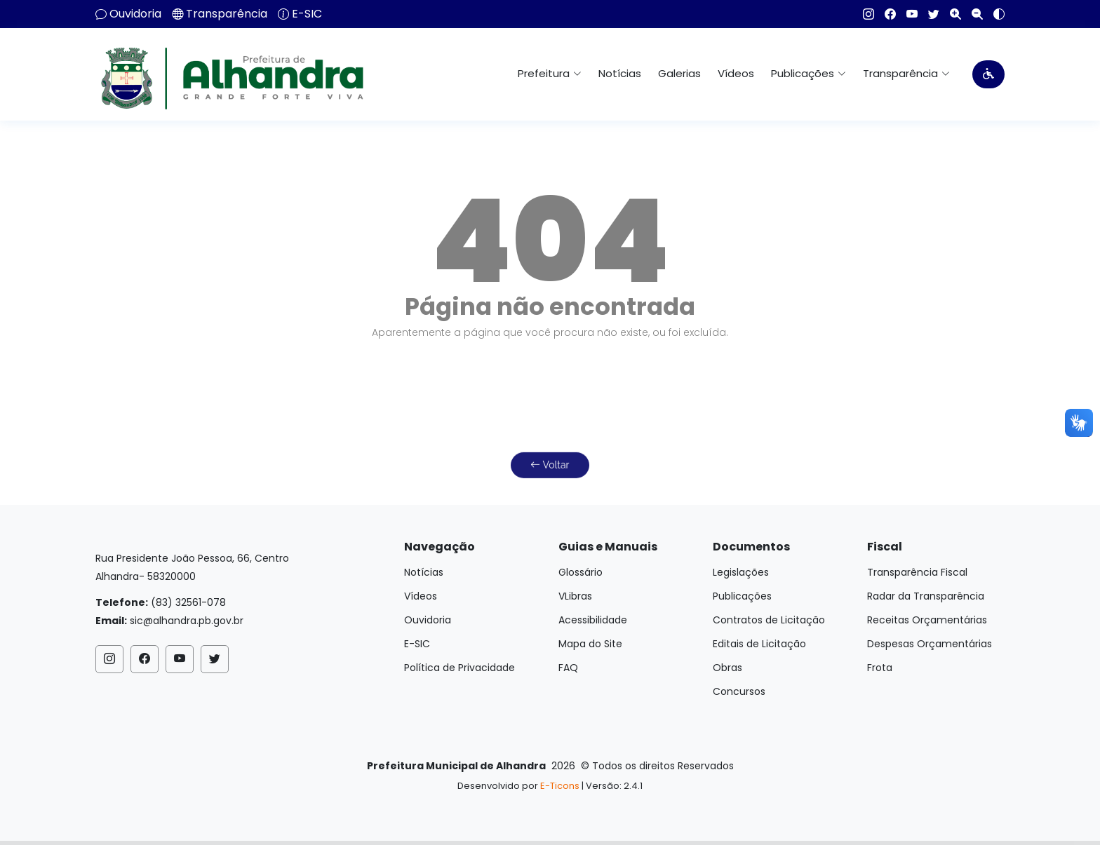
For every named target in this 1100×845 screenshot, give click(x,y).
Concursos (739, 691)
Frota (879, 667)
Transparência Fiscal (917, 572)
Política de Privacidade (459, 667)
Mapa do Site (590, 644)
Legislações (741, 572)
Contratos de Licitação (769, 620)
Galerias (679, 73)
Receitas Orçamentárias (927, 620)
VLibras (575, 596)
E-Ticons (559, 785)
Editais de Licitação (759, 644)
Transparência (226, 14)
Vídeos (736, 73)
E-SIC (307, 14)
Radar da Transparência (925, 596)
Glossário (580, 572)
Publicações (742, 596)
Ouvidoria (135, 14)
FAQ (568, 667)
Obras (727, 667)
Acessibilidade (592, 620)
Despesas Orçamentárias (929, 644)
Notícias (619, 73)
